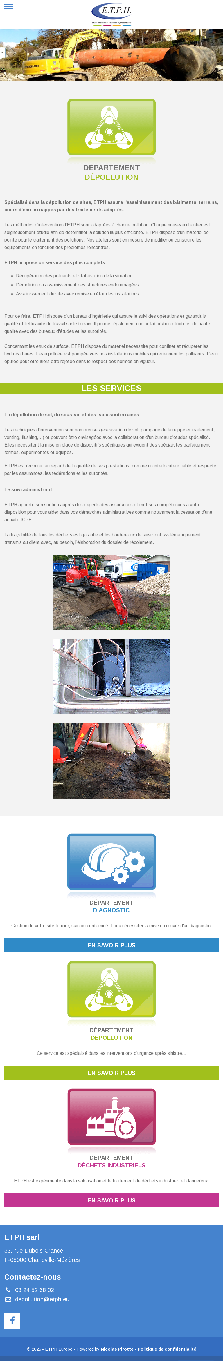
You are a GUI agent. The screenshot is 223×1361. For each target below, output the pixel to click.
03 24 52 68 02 (34, 1290)
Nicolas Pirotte (117, 1349)
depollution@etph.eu (42, 1299)
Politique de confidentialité (167, 1349)
